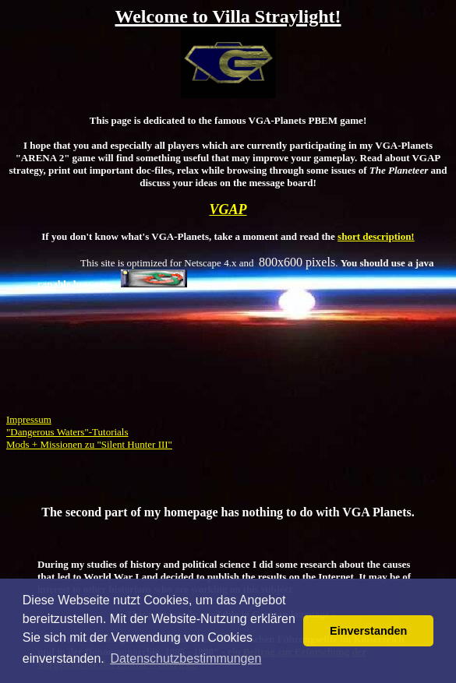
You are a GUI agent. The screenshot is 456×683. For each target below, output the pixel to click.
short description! (376, 236)
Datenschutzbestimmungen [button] (185, 658)
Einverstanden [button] (368, 631)
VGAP (227, 209)
